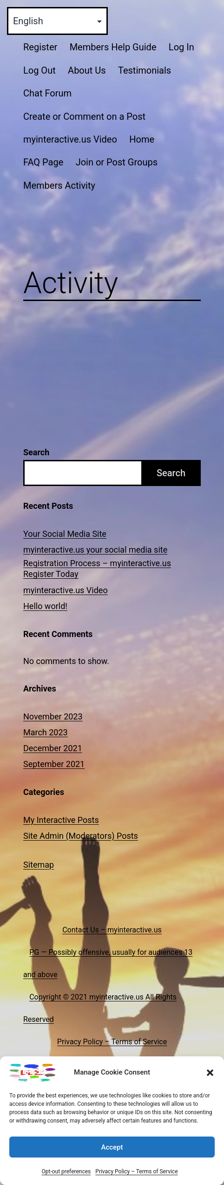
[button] (210, 1072)
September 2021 (54, 764)
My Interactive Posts (61, 820)
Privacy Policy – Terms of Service (136, 1171)
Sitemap (38, 865)
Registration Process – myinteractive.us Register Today (97, 568)
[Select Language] (57, 21)
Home (141, 139)
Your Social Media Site (64, 534)
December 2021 (52, 748)
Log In (181, 47)
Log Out (39, 70)
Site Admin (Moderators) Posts (80, 836)
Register (40, 47)
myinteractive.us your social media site (95, 550)
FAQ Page (43, 162)
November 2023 (53, 716)
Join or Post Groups (117, 162)
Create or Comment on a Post (84, 116)
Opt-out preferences (66, 1171)
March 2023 (45, 732)
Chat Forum (47, 93)
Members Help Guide (113, 47)
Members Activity (59, 185)
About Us (87, 70)
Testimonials (144, 70)
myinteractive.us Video (70, 139)
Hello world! (45, 606)
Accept (112, 1147)
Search (36, 452)
